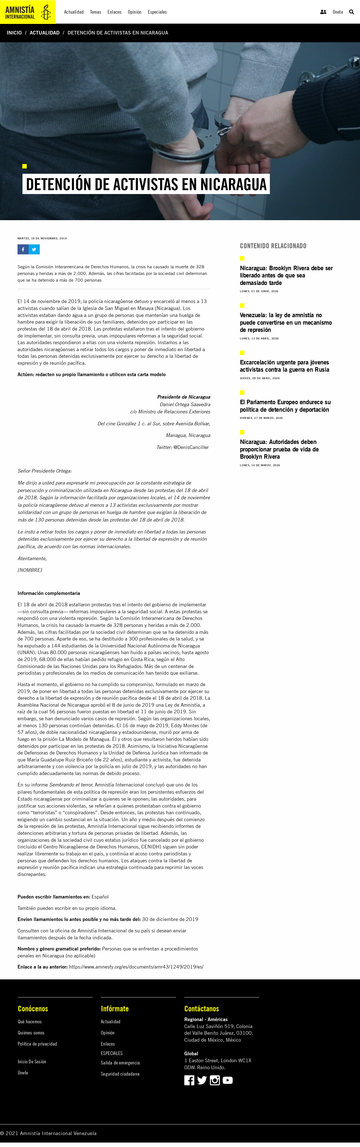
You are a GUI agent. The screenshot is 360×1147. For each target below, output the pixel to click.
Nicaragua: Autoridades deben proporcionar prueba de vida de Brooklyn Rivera (279, 449)
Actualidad (44, 33)
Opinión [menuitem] (134, 12)
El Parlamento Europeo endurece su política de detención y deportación (285, 405)
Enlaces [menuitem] (114, 12)
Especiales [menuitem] (157, 12)
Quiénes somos (31, 1033)
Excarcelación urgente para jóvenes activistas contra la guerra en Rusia (284, 365)
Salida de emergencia (120, 1063)
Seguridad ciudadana (120, 1074)
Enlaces (108, 1044)
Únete (338, 12)
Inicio (14, 33)
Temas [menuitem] (95, 12)
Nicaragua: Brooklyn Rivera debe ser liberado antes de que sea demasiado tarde (286, 275)
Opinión (108, 1033)
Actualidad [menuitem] (74, 12)
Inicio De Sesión (32, 1061)
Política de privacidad (37, 1044)
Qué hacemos (30, 1021)
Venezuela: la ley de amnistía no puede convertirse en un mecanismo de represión (286, 322)
